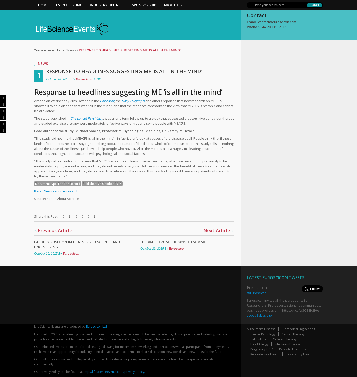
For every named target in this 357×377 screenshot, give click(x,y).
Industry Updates (107, 5)
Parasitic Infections (292, 349)
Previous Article (53, 230)
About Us (173, 5)
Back (38, 191)
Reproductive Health (264, 354)
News (71, 50)
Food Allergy (259, 344)
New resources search (61, 191)
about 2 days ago (259, 315)
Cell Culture (258, 339)
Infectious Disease (288, 344)
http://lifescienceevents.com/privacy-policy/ (114, 372)
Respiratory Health (299, 354)
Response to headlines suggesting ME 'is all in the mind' (124, 71)
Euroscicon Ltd (96, 326)
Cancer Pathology (262, 334)
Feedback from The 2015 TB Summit (173, 242)
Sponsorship (144, 5)
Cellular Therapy (284, 339)
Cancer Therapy (293, 334)
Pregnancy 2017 (261, 349)
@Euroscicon (257, 293)
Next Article (218, 230)
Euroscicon (84, 79)
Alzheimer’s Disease (261, 329)
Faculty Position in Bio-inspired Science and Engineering (77, 244)
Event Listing (69, 5)
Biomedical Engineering (298, 329)
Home (43, 5)
